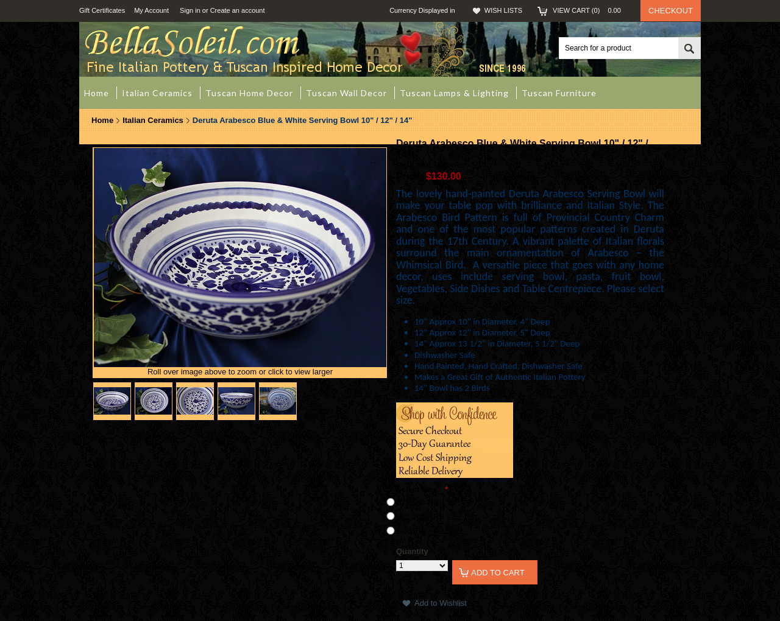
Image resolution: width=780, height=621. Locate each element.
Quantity (412, 551)
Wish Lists (503, 10)
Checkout (670, 10)
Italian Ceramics (152, 120)
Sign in (190, 10)
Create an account (237, 10)
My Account (151, 10)
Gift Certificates (102, 10)
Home (102, 120)
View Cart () (590, 10)
